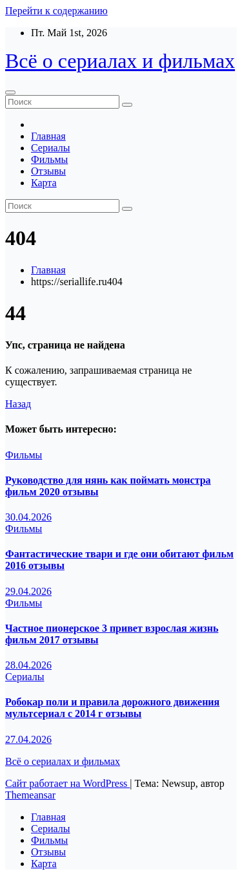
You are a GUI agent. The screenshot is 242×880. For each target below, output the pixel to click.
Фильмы (49, 159)
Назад (18, 403)
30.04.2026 (28, 516)
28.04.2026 (28, 665)
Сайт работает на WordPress (67, 783)
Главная (48, 136)
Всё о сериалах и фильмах (120, 60)
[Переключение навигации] (10, 92)
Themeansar (30, 794)
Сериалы (50, 147)
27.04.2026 (28, 739)
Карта (44, 182)
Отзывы (48, 171)
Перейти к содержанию (56, 10)
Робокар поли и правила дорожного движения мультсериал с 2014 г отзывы (112, 707)
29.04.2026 (28, 591)
